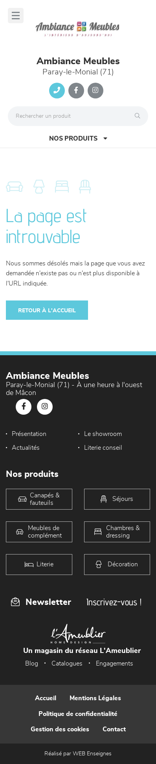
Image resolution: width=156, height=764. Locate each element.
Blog (31, 663)
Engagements (114, 663)
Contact (114, 729)
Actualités (26, 448)
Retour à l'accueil (47, 310)
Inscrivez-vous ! (113, 602)
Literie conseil (103, 448)
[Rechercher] (139, 116)
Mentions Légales (95, 698)
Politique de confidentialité (78, 714)
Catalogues (67, 663)
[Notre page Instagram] (95, 90)
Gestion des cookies (60, 729)
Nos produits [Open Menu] (78, 138)
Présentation (29, 434)
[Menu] (16, 15)
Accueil (45, 698)
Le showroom (103, 434)
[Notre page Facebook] (76, 90)
